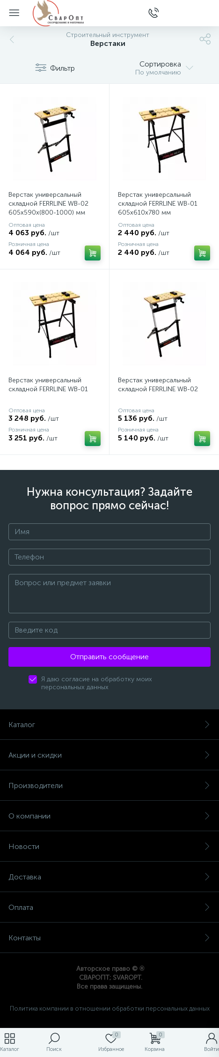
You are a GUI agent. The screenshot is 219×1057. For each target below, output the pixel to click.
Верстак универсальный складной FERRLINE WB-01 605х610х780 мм (157, 203)
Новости (109, 846)
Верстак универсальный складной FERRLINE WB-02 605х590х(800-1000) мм (48, 203)
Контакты (109, 937)
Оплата (109, 907)
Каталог (109, 724)
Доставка (109, 876)
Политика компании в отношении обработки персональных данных (110, 1008)
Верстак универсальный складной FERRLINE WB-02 (158, 384)
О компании (109, 815)
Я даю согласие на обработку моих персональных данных (96, 683)
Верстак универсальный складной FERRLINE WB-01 (48, 384)
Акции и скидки (109, 755)
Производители (109, 785)
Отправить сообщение (109, 656)
